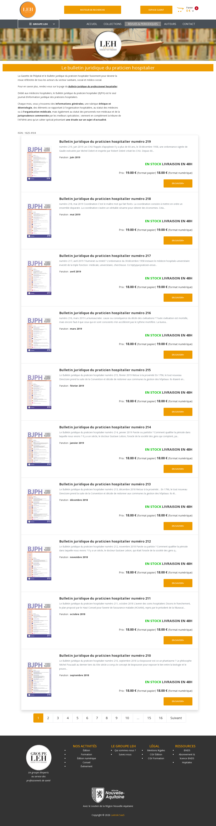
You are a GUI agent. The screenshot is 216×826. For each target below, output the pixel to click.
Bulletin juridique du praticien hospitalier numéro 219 (105, 141)
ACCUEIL (92, 24)
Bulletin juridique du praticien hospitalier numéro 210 (105, 655)
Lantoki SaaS (118, 815)
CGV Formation (156, 758)
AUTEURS (170, 24)
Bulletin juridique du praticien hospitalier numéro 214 (105, 427)
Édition (86, 750)
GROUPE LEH (38, 24)
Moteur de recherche (92, 9)
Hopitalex (187, 762)
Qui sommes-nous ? (125, 750)
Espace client (156, 9)
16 (160, 718)
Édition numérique (86, 758)
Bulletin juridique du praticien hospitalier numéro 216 (105, 313)
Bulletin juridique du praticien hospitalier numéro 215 (105, 370)
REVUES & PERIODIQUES (143, 24)
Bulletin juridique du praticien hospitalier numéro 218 (105, 198)
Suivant (176, 718)
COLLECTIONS (112, 24)
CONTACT (189, 24)
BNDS (187, 750)
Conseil (86, 762)
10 (127, 718)
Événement (86, 766)
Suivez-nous (125, 754)
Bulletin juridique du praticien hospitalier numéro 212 (105, 541)
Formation (86, 754)
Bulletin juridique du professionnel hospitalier (92, 86)
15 (149, 718)
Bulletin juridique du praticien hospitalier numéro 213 (105, 484)
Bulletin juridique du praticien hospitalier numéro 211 (105, 598)
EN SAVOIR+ (178, 183)
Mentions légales (156, 750)
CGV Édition (156, 754)
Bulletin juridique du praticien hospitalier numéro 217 (105, 256)
